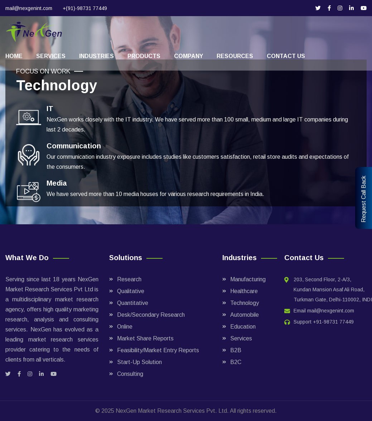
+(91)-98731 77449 (85, 8)
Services (51, 56)
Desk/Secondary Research (151, 315)
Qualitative (130, 291)
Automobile (244, 315)
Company (188, 56)
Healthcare (244, 291)
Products (143, 56)
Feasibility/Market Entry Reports (158, 350)
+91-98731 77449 (333, 322)
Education (243, 327)
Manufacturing (248, 279)
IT (50, 109)
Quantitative (132, 303)
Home (14, 56)
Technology (244, 303)
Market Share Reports (145, 338)
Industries (96, 56)
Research (129, 279)
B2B (235, 350)
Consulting (130, 374)
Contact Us (286, 56)
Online (124, 327)
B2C (235, 362)
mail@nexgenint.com (28, 8)
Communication (74, 146)
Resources (235, 56)
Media (57, 183)
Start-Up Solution (139, 362)
